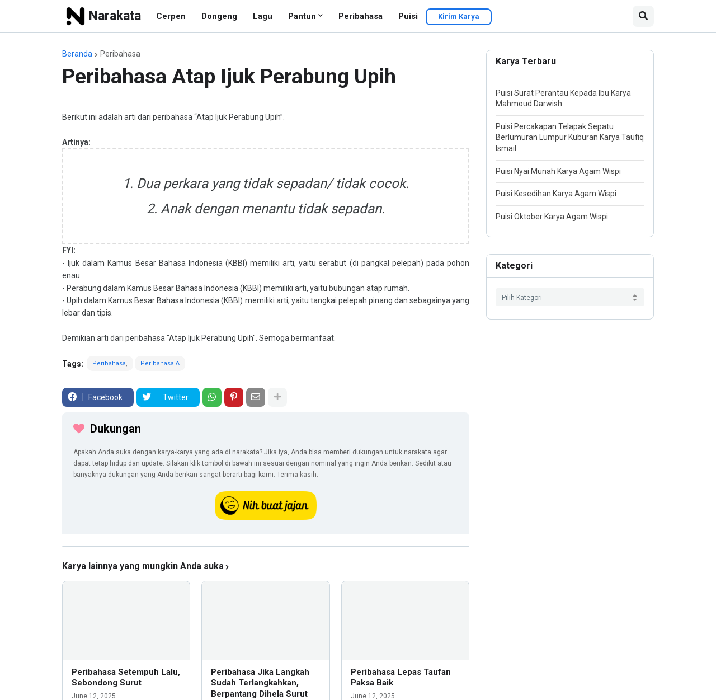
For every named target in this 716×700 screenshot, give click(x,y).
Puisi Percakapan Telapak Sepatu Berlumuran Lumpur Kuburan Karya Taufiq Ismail (570, 137)
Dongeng (219, 16)
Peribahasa (360, 16)
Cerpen (171, 16)
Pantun (302, 16)
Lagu (262, 16)
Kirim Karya (458, 16)
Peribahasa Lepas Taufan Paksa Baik (401, 677)
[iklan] (265, 546)
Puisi (408, 16)
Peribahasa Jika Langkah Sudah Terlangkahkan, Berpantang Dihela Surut (260, 683)
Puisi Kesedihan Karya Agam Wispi (556, 193)
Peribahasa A (160, 363)
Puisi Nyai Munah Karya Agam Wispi (558, 171)
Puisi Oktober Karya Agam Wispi (552, 216)
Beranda (77, 54)
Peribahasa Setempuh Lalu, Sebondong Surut (126, 677)
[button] (643, 16)
